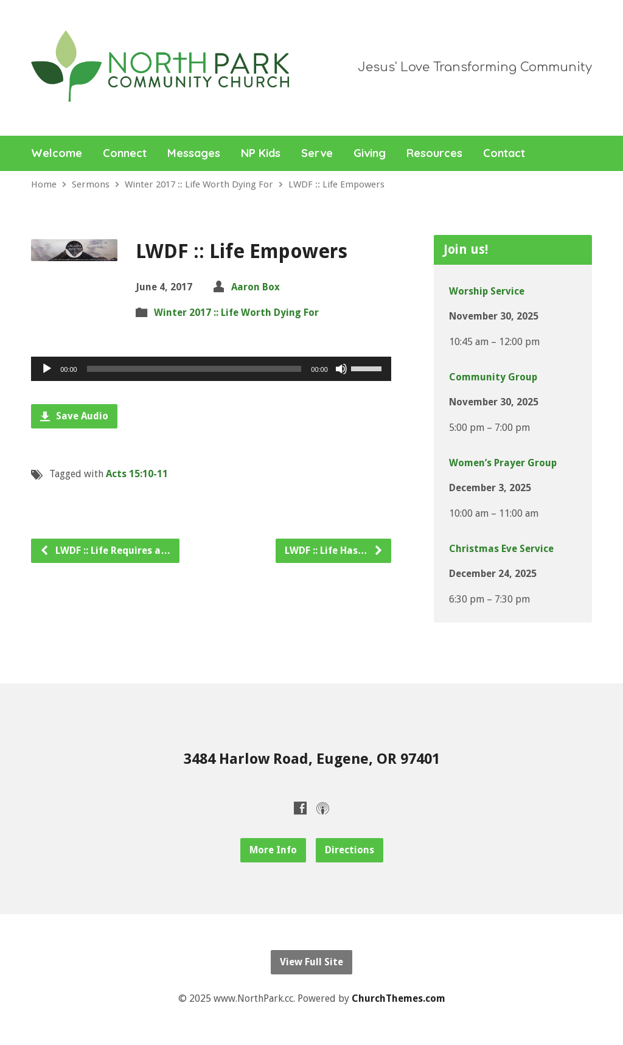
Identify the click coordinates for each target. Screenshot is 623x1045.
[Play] (47, 369)
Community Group (493, 377)
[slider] (194, 369)
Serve (317, 153)
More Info (273, 850)
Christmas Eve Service (501, 548)
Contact (504, 153)
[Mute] (341, 369)
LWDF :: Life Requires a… (105, 550)
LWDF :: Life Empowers (336, 184)
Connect (125, 153)
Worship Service (486, 291)
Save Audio (74, 416)
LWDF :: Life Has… (334, 550)
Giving (369, 153)
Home (44, 184)
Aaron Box (255, 287)
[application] (211, 369)
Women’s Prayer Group (503, 463)
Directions (349, 850)
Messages (193, 153)
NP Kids (260, 153)
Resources (434, 153)
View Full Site (311, 962)
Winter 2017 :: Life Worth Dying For (199, 184)
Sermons (91, 184)
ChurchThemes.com (398, 998)
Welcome (56, 153)
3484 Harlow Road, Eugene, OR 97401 (312, 758)
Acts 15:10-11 (137, 474)
